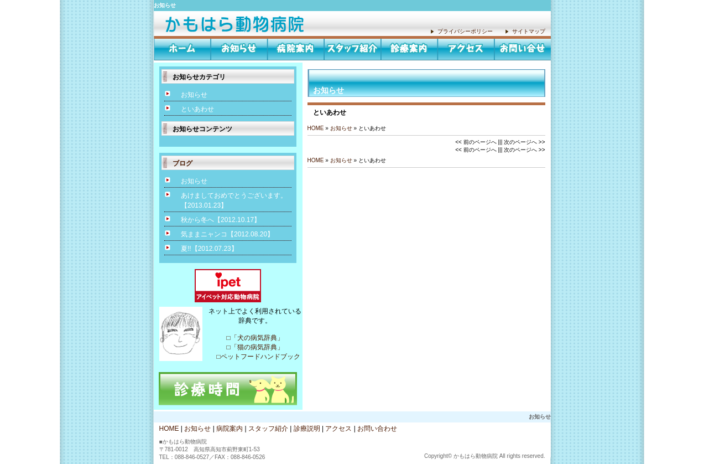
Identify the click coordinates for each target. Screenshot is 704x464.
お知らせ (236, 23)
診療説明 (409, 48)
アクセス (466, 48)
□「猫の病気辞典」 (254, 347)
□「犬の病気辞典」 (254, 338)
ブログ (182, 163)
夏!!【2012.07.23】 (209, 248)
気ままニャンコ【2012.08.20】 (227, 234)
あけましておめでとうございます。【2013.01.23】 (234, 200)
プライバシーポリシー (465, 31)
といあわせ (197, 109)
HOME (182, 48)
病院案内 (296, 48)
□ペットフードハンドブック (255, 356)
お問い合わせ (522, 48)
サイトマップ (528, 31)
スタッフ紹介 (352, 48)
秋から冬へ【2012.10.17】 (220, 220)
